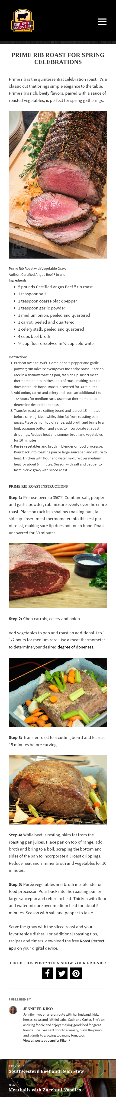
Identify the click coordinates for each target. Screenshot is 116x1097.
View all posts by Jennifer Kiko (45, 1040)
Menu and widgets (102, 26)
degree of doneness (75, 647)
